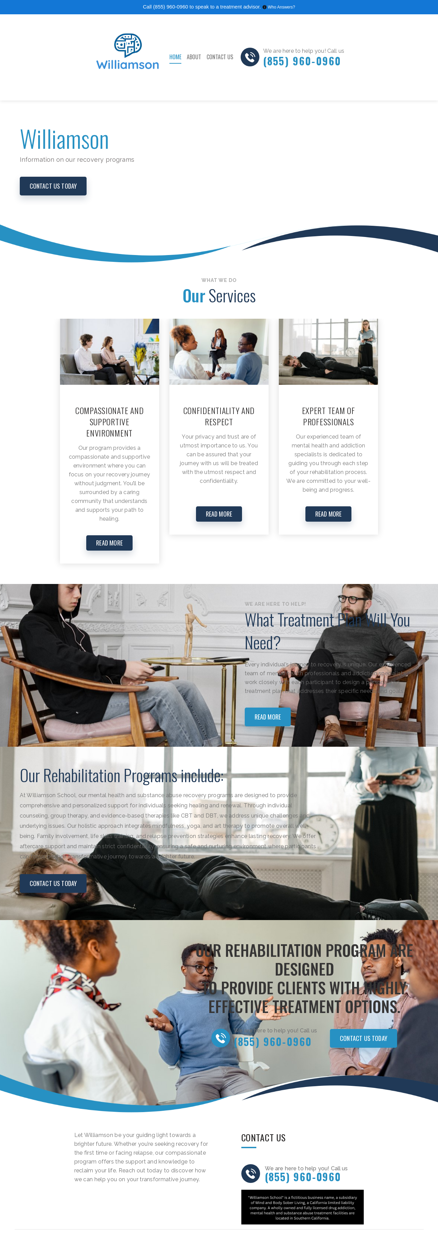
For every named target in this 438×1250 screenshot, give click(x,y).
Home (175, 57)
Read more (268, 716)
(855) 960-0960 (170, 7)
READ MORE (109, 542)
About (194, 57)
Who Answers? (281, 7)
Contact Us (220, 57)
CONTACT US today (53, 185)
